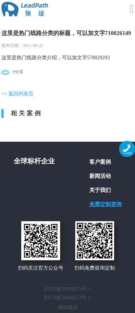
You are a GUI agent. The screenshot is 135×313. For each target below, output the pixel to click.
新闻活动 (100, 176)
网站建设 (68, 307)
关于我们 (100, 190)
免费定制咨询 (105, 204)
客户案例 (100, 162)
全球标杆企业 (34, 161)
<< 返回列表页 (17, 94)
